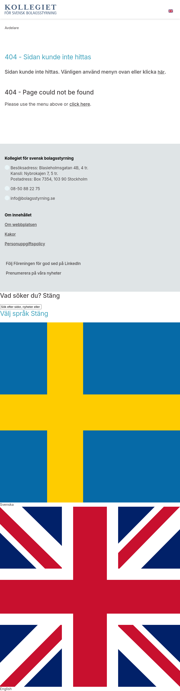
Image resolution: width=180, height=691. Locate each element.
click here (79, 104)
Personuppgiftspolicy (25, 244)
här (161, 72)
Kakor (10, 234)
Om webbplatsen (21, 224)
